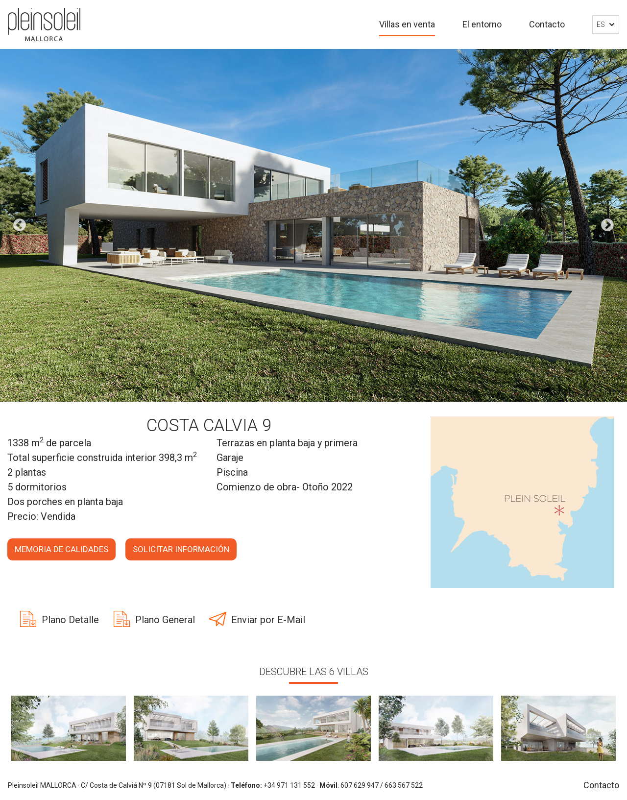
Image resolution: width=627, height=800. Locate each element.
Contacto (547, 24)
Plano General (165, 620)
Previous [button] (19, 225)
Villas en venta (407, 24)
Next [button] (607, 225)
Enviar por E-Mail (268, 620)
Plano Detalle (70, 620)
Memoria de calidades (61, 549)
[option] (313, 225)
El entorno (482, 24)
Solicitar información (181, 549)
